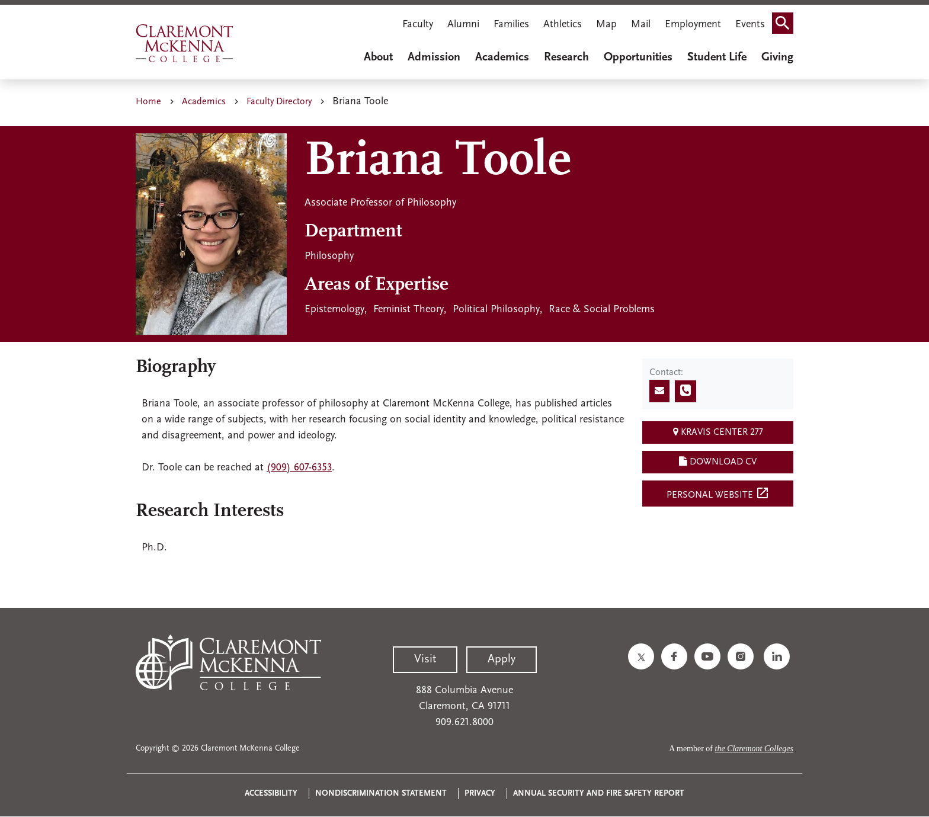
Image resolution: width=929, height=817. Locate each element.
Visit (425, 659)
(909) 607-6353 (299, 467)
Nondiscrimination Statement (381, 793)
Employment (693, 24)
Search (786, 25)
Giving (777, 57)
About (378, 57)
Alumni (463, 24)
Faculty (417, 24)
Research (566, 57)
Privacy (479, 793)
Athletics (562, 24)
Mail (641, 24)
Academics (502, 57)
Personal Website (718, 493)
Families (511, 24)
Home (148, 102)
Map (606, 24)
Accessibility (271, 793)
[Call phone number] (685, 391)
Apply (501, 659)
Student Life (717, 57)
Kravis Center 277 (718, 432)
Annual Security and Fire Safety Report (598, 793)
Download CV (718, 461)
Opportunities (638, 57)
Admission (434, 57)
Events (750, 24)
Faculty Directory (279, 102)
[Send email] (659, 391)
